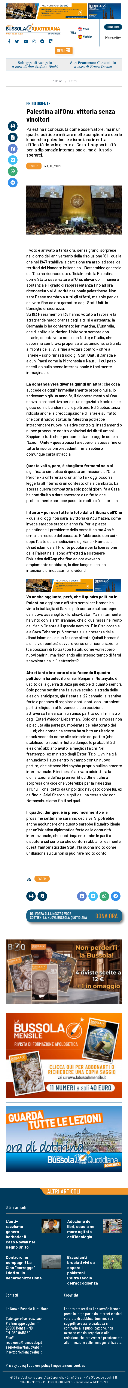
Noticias (87, 36)
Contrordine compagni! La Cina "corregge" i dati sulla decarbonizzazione (24, 1267)
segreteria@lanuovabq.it (24, 1347)
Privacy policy (16, 1365)
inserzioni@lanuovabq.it (24, 1351)
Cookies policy (39, 1365)
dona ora (113, 27)
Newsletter (113, 37)
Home (56, 81)
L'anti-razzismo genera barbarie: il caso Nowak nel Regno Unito (20, 1234)
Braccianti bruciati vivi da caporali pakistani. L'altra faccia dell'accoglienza (82, 1270)
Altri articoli (63, 1191)
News (86, 29)
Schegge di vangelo (35, 62)
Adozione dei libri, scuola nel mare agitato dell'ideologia (81, 1229)
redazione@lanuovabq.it (24, 1342)
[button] (64, 51)
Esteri (73, 81)
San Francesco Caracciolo (93, 62)
